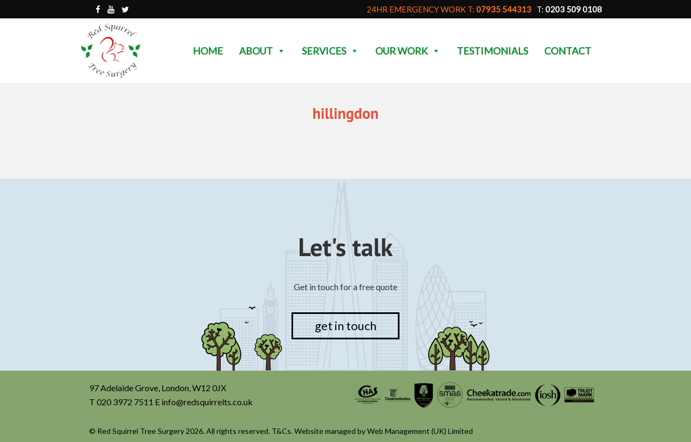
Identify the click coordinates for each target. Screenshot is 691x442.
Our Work (408, 51)
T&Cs (281, 431)
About (262, 51)
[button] (281, 51)
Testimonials (492, 51)
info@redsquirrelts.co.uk (207, 402)
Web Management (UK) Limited (420, 431)
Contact (567, 51)
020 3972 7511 (125, 402)
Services (330, 51)
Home (208, 51)
